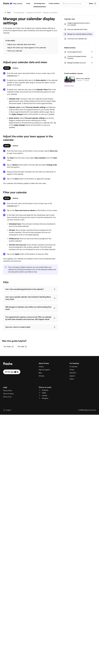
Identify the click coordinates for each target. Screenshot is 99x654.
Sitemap (41, 616)
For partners (73, 606)
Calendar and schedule (33, 12)
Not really (22, 587)
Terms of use (7, 637)
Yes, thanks (9, 587)
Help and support (44, 610)
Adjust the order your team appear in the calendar (26, 47)
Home (28, 3)
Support (72, 616)
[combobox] (73, 3)
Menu (92, 3)
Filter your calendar (14, 51)
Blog (40, 613)
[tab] (7, 68)
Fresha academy (54, 3)
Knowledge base (39, 3)
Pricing (72, 610)
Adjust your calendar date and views (21, 44)
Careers (41, 606)
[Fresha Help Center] (12, 3)
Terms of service (8, 633)
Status (72, 619)
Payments (73, 613)
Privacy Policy (7, 630)
